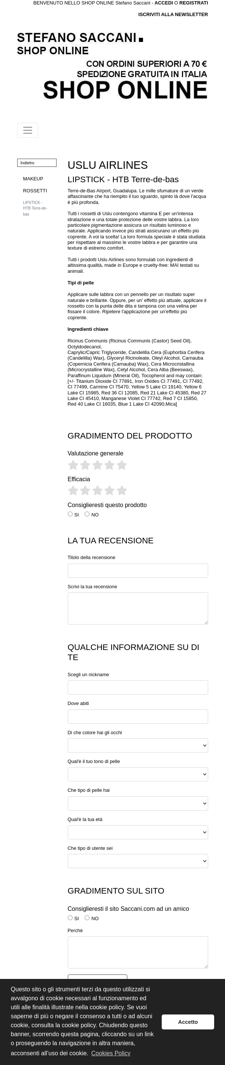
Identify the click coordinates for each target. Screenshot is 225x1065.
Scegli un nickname (88, 674)
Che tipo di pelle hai (89, 790)
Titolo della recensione (92, 557)
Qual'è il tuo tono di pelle (94, 761)
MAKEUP (33, 178)
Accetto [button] (188, 1022)
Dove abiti (78, 703)
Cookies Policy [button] (111, 1053)
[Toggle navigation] (27, 130)
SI (77, 515)
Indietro (27, 163)
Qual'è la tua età (85, 819)
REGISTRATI (193, 3)
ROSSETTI (35, 190)
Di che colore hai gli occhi (95, 732)
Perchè (75, 930)
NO (94, 515)
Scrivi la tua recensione (92, 586)
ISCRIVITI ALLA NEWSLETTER (173, 14)
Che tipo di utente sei (90, 848)
